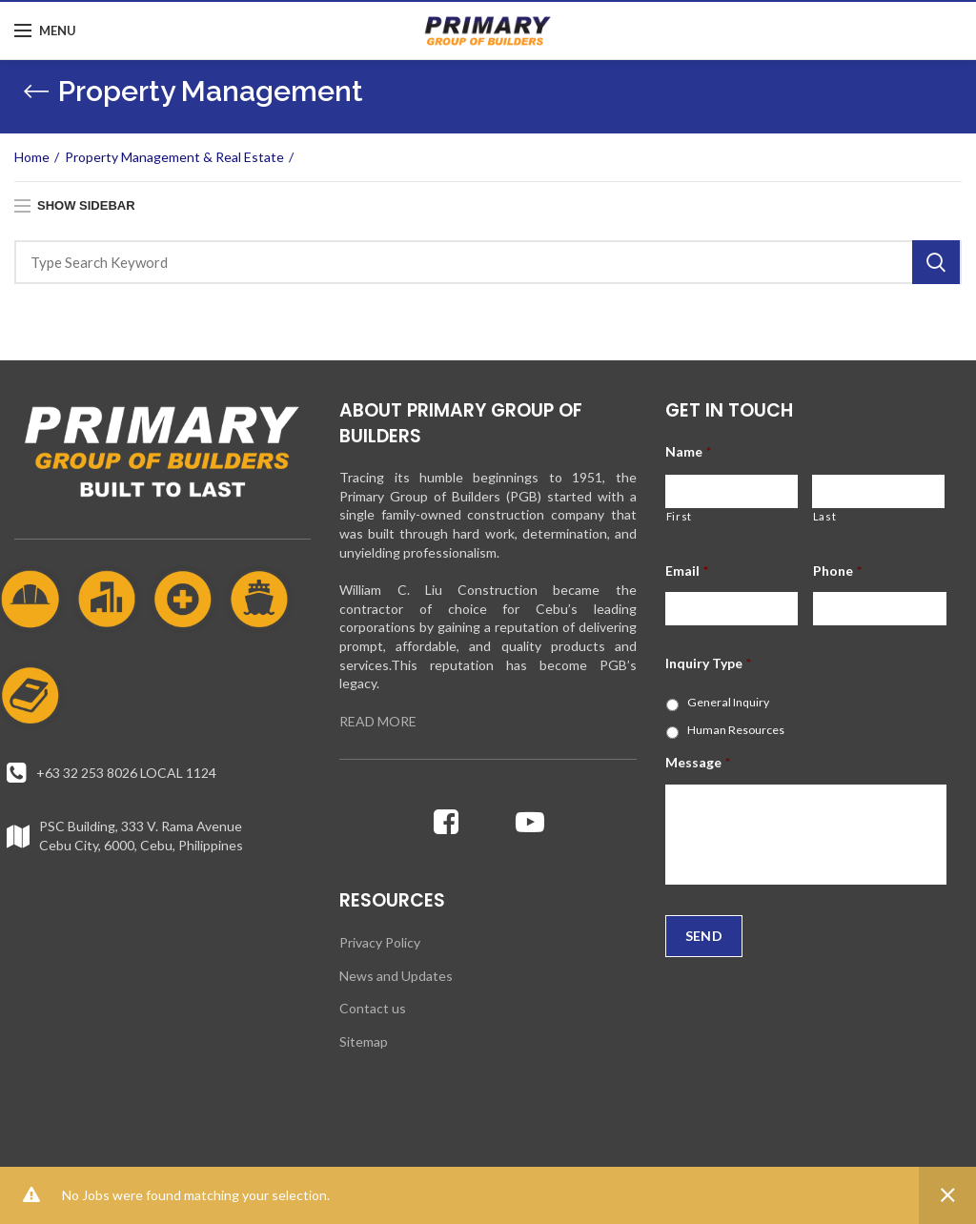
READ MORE (378, 721)
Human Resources (735, 730)
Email (686, 570)
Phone (837, 570)
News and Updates (396, 976)
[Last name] (878, 491)
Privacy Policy (379, 942)
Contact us (372, 1008)
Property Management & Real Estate (174, 157)
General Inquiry (728, 702)
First (679, 516)
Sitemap (363, 1041)
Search (936, 262)
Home (32, 157)
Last (825, 516)
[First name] (731, 491)
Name (688, 451)
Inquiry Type (708, 663)
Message (697, 762)
